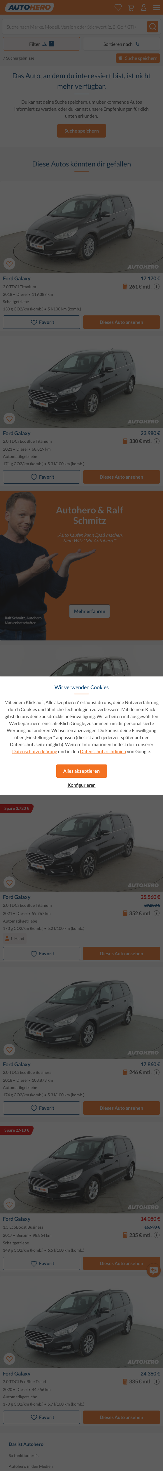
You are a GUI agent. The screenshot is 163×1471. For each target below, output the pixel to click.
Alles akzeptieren (81, 771)
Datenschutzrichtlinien (103, 751)
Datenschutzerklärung (34, 751)
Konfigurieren (82, 785)
